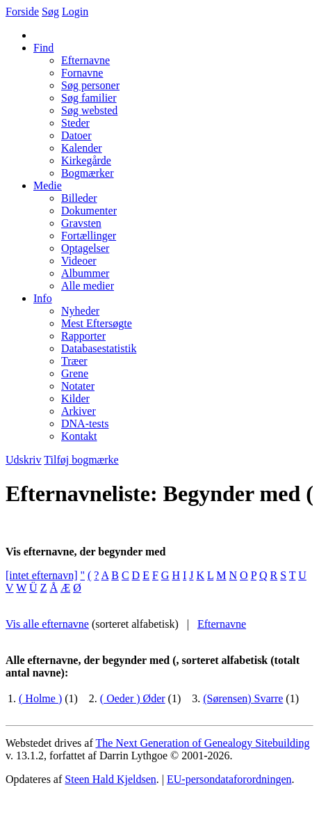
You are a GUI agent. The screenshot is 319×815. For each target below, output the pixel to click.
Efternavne (221, 624)
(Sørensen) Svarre (243, 698)
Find (43, 48)
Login (75, 11)
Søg (50, 11)
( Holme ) (40, 698)
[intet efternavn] (42, 575)
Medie (47, 185)
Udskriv (24, 460)
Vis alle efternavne (47, 624)
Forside (22, 11)
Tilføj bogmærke (81, 460)
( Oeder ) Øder (132, 698)
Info (42, 298)
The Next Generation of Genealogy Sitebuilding (202, 743)
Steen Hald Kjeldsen (110, 779)
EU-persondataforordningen (229, 779)
